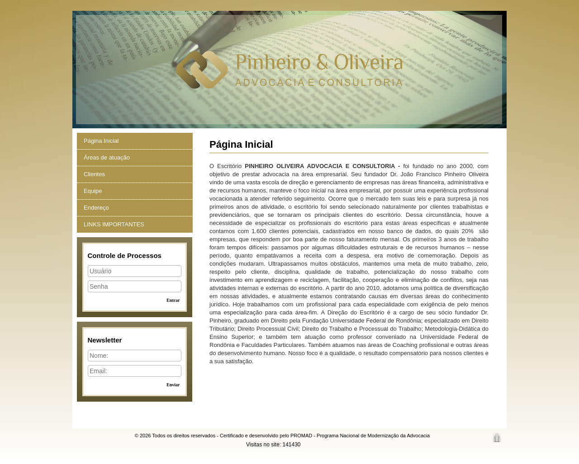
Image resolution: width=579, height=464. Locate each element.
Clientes (94, 174)
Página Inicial (101, 140)
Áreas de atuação (107, 157)
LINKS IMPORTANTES (114, 224)
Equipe (93, 190)
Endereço (96, 207)
